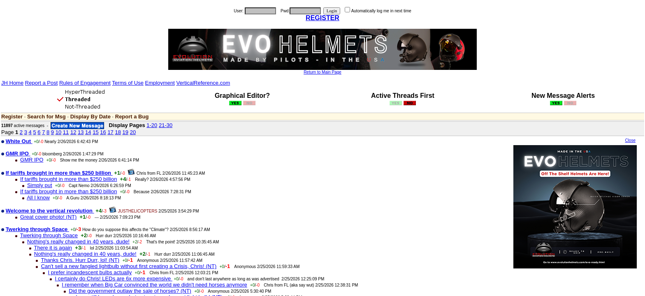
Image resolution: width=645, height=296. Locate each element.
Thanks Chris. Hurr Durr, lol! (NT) (80, 260)
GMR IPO (31, 160)
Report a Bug (132, 116)
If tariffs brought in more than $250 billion (68, 179)
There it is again (53, 248)
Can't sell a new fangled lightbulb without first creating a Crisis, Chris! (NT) (129, 266)
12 (73, 132)
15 (95, 132)
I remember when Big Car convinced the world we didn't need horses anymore (154, 285)
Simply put (39, 185)
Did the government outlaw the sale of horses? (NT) (130, 291)
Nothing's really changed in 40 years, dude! (78, 241)
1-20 (151, 125)
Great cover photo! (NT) (48, 217)
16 (103, 132)
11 (66, 132)
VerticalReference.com (203, 83)
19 (125, 132)
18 (118, 132)
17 (110, 132)
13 (81, 132)
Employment (160, 83)
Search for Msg (46, 116)
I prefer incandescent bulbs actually (90, 272)
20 (133, 132)
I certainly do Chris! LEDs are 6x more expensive (113, 278)
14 (88, 132)
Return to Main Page (322, 72)
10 (58, 132)
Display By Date (90, 116)
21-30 (165, 125)
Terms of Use (128, 83)
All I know (38, 197)
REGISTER (322, 17)
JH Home (12, 83)
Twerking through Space (49, 235)
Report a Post (41, 83)
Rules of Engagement (85, 83)
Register (12, 116)
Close (630, 140)
